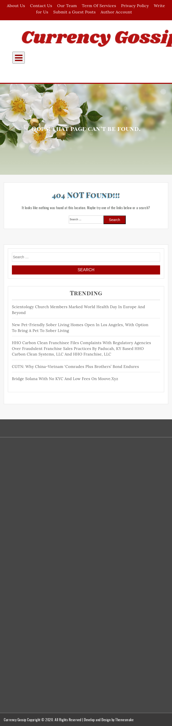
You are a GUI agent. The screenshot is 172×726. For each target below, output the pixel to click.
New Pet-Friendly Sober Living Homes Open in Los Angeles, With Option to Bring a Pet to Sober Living (80, 327)
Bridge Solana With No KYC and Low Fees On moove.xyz (65, 378)
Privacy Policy (135, 5)
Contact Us (41, 5)
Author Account (116, 11)
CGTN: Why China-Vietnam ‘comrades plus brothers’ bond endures (75, 366)
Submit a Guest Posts (74, 11)
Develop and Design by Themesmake (109, 719)
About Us (16, 5)
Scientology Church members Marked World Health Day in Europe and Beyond (78, 309)
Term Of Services (99, 5)
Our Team (67, 5)
